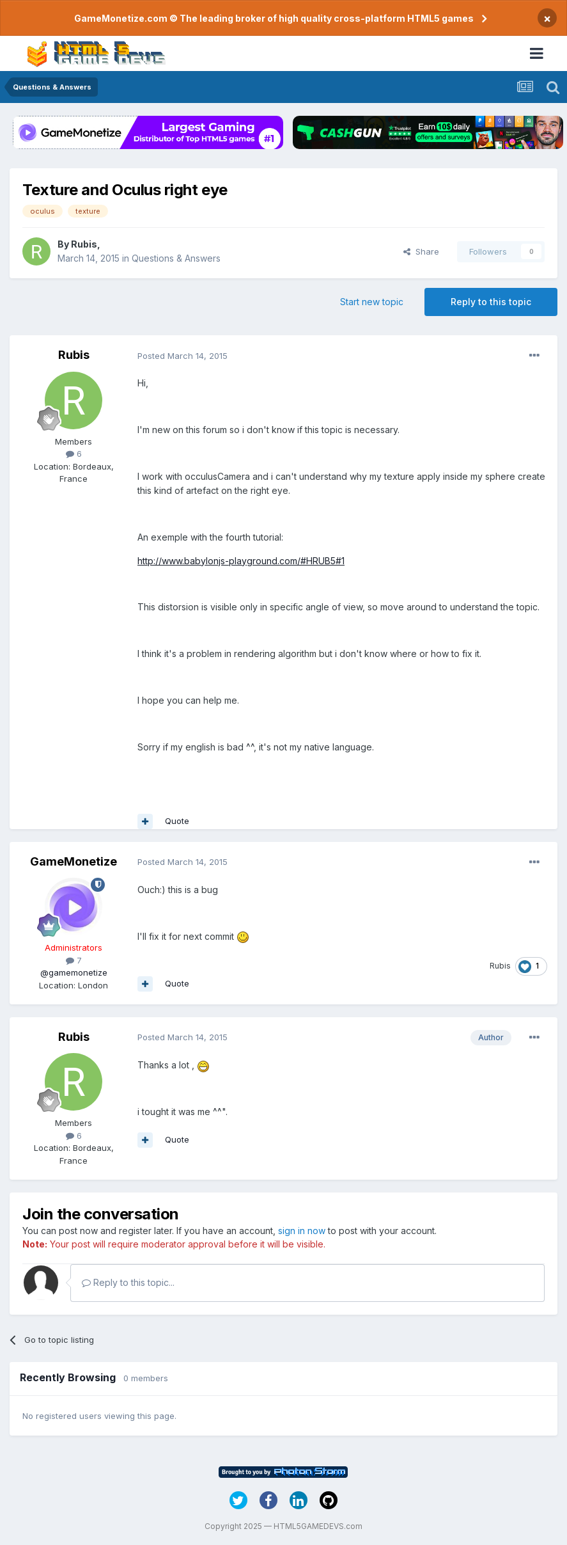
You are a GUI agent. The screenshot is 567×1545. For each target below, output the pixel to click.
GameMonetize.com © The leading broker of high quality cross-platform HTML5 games (274, 18)
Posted (182, 356)
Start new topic (371, 301)
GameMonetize (73, 861)
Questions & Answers (176, 258)
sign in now (301, 1230)
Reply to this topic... (128, 1282)
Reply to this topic (491, 301)
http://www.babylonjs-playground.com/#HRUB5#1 (241, 560)
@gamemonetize (73, 972)
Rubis (84, 244)
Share (421, 251)
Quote (177, 821)
